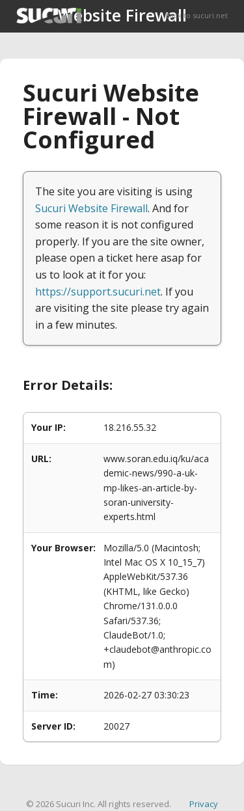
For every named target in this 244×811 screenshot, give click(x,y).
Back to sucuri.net (196, 15)
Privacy (203, 804)
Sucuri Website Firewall (91, 208)
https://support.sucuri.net (98, 291)
